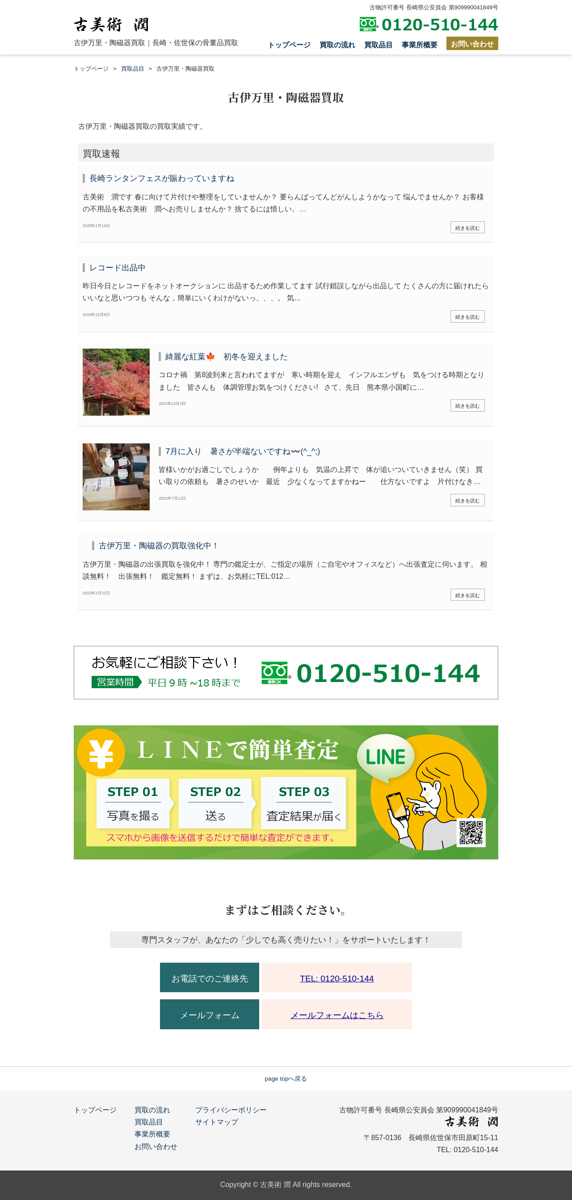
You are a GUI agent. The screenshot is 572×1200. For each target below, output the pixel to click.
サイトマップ (216, 1122)
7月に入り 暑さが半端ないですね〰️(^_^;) (242, 451)
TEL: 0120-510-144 (337, 978)
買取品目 (378, 45)
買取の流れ (337, 45)
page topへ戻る (286, 1078)
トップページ (289, 45)
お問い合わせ (472, 44)
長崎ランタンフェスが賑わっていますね (161, 178)
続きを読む (467, 228)
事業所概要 (419, 45)
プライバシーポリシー (231, 1110)
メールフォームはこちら (337, 1015)
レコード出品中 (117, 267)
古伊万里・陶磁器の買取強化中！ (159, 545)
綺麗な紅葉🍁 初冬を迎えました (226, 356)
